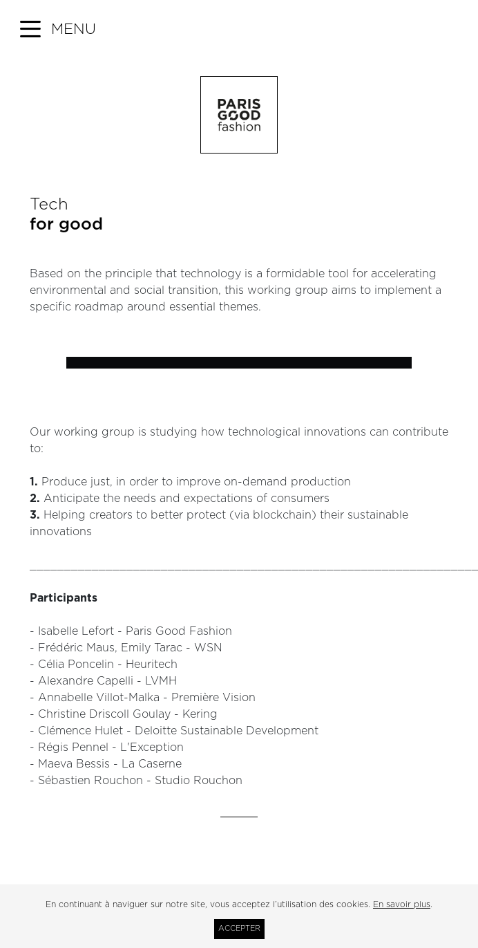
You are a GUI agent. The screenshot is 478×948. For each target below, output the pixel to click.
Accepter (239, 928)
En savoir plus (401, 904)
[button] (58, 29)
